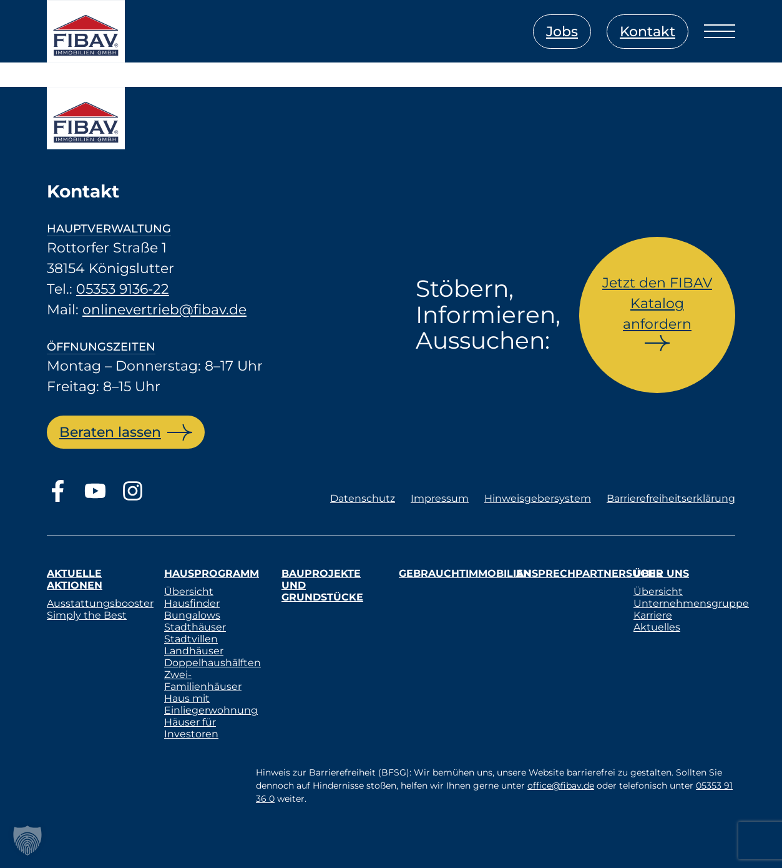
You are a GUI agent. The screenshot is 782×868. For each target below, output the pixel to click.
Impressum (440, 498)
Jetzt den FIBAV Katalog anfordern (657, 303)
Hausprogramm (211, 573)
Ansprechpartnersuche (589, 573)
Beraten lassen (110, 432)
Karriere (652, 615)
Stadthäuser (195, 627)
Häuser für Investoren (191, 728)
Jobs (562, 31)
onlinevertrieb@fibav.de (164, 309)
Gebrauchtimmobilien (465, 573)
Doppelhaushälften (212, 663)
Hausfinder (192, 603)
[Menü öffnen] (719, 31)
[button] (27, 840)
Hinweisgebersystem (537, 498)
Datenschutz (362, 498)
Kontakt (647, 31)
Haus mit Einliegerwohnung (211, 704)
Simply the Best (87, 615)
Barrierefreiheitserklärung (671, 498)
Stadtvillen (191, 639)
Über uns (661, 573)
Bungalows (192, 615)
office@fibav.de (560, 785)
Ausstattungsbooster (100, 603)
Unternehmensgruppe (691, 603)
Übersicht (188, 591)
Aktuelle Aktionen (74, 579)
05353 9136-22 (122, 289)
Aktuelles (656, 627)
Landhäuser (193, 651)
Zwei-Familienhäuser (203, 680)
